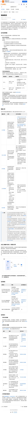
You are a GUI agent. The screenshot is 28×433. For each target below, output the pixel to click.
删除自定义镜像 (23, 390)
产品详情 (13, 19)
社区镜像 (3, 207)
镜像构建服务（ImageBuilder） (10, 396)
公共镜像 (3, 130)
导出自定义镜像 (23, 377)
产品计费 (12, 9)
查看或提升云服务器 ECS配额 (15, 293)
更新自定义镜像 (23, 354)
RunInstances (23, 224)
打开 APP (24, 1)
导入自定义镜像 (23, 346)
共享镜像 (3, 168)
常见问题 (17, 9)
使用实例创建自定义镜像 (23, 335)
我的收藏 (24, 19)
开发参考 (7, 9)
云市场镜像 (4, 188)
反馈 (15, 412)
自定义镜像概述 (6, 328)
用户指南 (3, 9)
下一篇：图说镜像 (24, 406)
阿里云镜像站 (11, 228)
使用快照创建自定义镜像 (23, 340)
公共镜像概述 (8, 51)
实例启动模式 (18, 92)
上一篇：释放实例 (4, 406)
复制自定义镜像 (23, 362)
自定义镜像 (4, 155)
